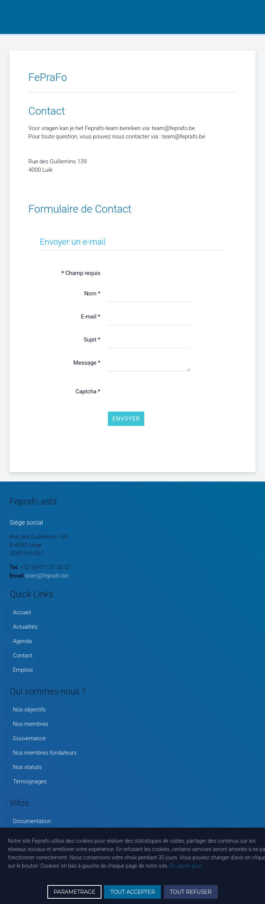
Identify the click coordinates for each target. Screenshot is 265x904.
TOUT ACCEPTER (132, 891)
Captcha (87, 391)
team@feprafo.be (46, 575)
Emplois (23, 669)
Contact (23, 655)
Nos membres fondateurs (44, 752)
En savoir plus (186, 866)
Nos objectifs (29, 709)
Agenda (22, 641)
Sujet (92, 339)
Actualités (25, 626)
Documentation (32, 821)
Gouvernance (29, 738)
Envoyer (126, 418)
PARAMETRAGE (74, 891)
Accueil (22, 612)
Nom (92, 293)
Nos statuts (27, 767)
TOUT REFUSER (191, 891)
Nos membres (30, 724)
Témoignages (30, 781)
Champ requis (80, 273)
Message (86, 362)
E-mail (90, 316)
